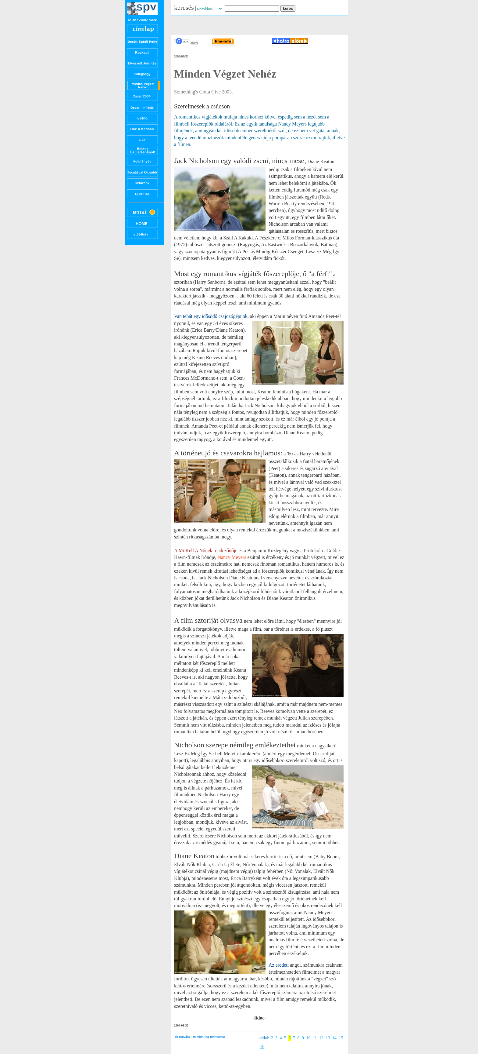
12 (321, 1038)
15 (341, 1038)
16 (262, 1046)
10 (308, 1038)
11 (315, 1038)
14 (334, 1038)
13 (328, 1038)
